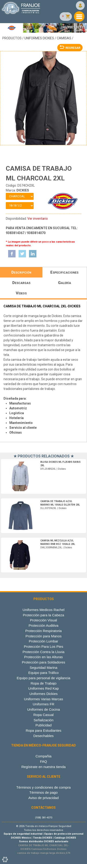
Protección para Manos (43, 636)
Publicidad (43, 725)
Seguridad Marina (43, 668)
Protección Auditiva (43, 625)
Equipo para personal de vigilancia (43, 678)
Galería (64, 282)
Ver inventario (37, 218)
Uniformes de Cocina (43, 709)
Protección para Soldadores (43, 662)
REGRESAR (70, 47)
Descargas (21, 282)
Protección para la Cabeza (43, 615)
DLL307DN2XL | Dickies (60, 504)
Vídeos (21, 293)
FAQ (43, 761)
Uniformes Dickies (39, 38)
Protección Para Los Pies (43, 646)
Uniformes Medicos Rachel (43, 610)
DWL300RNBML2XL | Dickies (57, 544)
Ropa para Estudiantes (43, 730)
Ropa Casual (43, 715)
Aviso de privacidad (43, 798)
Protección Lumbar (43, 641)
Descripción (21, 272)
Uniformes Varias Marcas (43, 699)
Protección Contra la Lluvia (43, 652)
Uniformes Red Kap (43, 688)
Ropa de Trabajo (44, 683)
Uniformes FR (43, 704)
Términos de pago (43, 792)
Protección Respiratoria (43, 631)
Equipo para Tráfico (43, 673)
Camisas (64, 38)
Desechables (43, 736)
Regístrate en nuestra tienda (43, 767)
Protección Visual (43, 620)
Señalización (44, 720)
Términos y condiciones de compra (43, 787)
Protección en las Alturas (43, 657)
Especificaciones (64, 272)
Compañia (43, 756)
